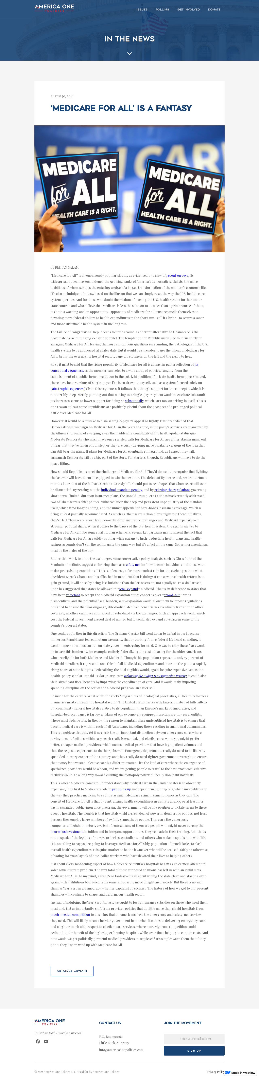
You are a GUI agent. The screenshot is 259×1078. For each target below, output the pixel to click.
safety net (132, 564)
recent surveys (177, 275)
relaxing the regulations (172, 490)
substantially (134, 401)
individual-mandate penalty (121, 490)
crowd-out (172, 595)
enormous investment (67, 831)
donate (214, 9)
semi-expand (128, 589)
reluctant (73, 595)
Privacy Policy (216, 1072)
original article (72, 971)
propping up (121, 789)
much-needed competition (70, 914)
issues (142, 9)
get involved (188, 9)
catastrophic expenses (67, 389)
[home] (54, 8)
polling (162, 9)
